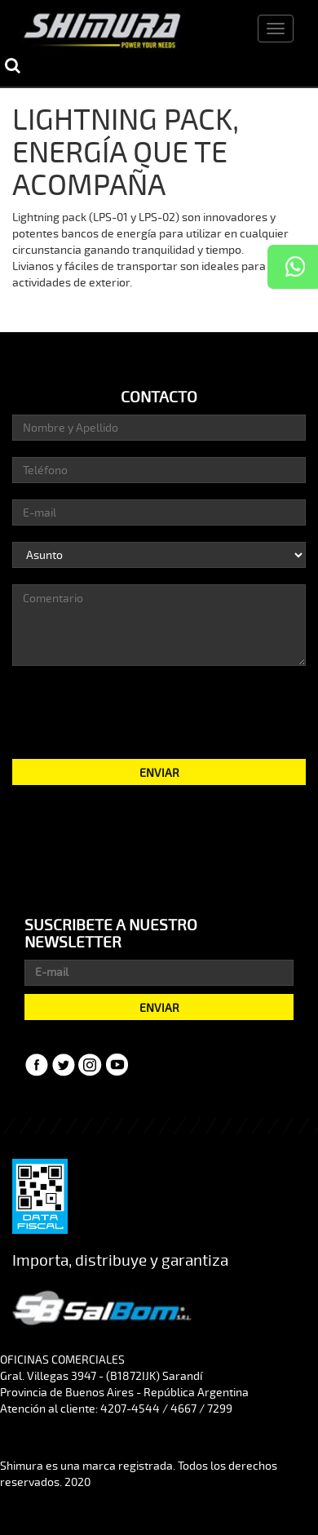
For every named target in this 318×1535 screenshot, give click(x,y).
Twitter (63, 1065)
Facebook (36, 1065)
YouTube (117, 1065)
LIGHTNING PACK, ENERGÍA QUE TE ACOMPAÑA (125, 152)
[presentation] (159, 711)
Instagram (90, 1065)
